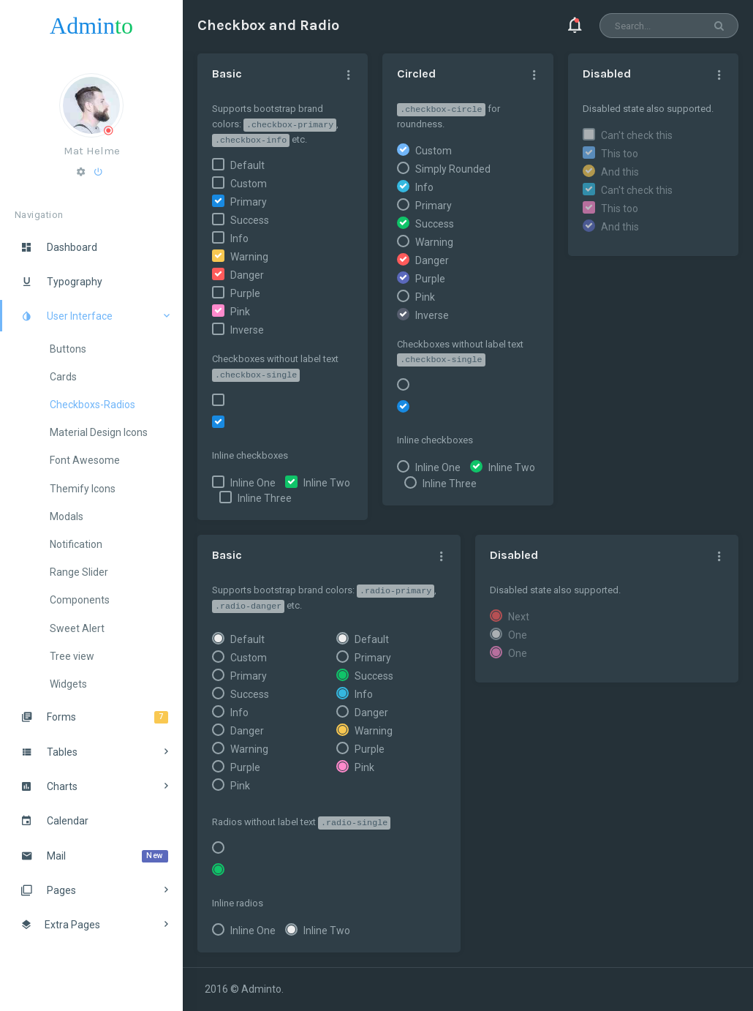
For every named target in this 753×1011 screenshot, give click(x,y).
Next (518, 617)
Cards (63, 377)
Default (247, 165)
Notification (76, 544)
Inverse (247, 330)
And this (620, 172)
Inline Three (265, 498)
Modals (66, 516)
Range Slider (79, 572)
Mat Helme (92, 150)
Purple (245, 293)
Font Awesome (85, 460)
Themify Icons (83, 489)
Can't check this (637, 135)
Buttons (68, 349)
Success (249, 220)
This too (619, 153)
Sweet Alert (77, 628)
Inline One (253, 483)
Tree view (72, 656)
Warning (249, 257)
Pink (240, 311)
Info (239, 238)
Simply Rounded (453, 169)
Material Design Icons (99, 432)
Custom (248, 183)
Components (80, 600)
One (517, 635)
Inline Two (326, 483)
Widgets (68, 684)
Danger (247, 275)
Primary (248, 202)
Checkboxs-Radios (92, 404)
